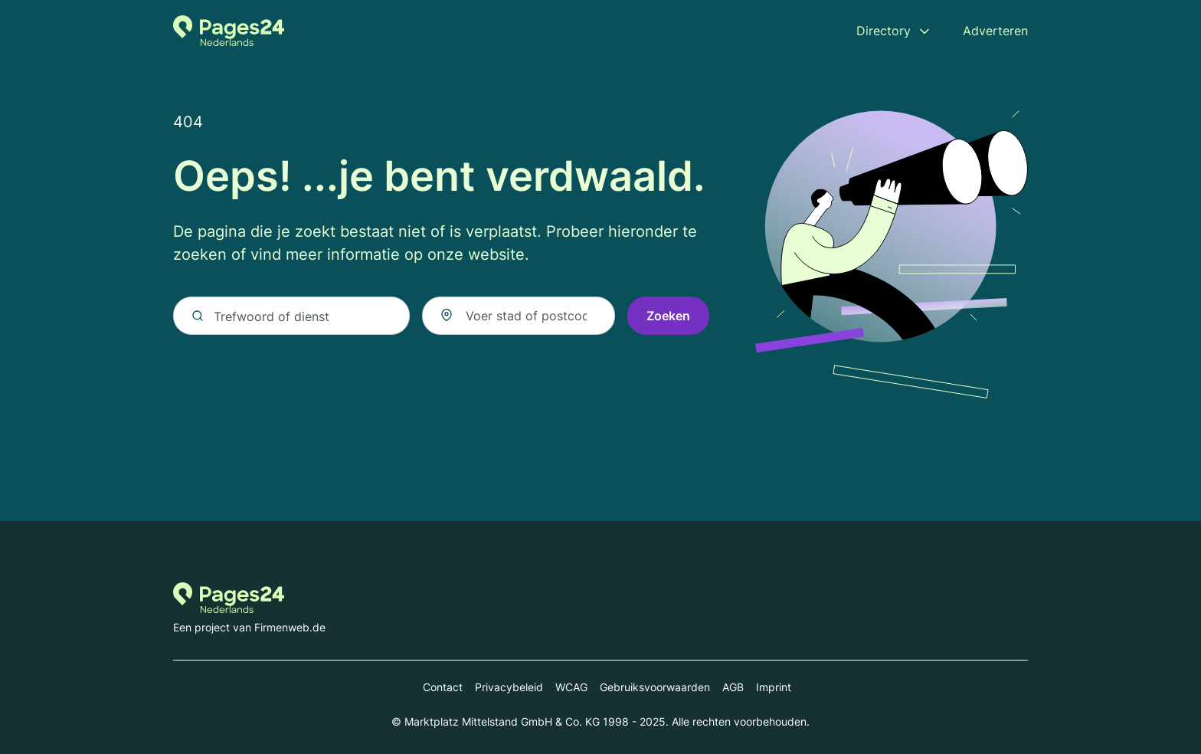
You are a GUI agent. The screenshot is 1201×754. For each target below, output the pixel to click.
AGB (733, 686)
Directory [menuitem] (883, 30)
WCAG (571, 686)
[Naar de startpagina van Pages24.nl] (228, 30)
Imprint (773, 686)
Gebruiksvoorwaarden (655, 686)
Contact (443, 686)
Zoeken (668, 315)
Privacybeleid (509, 686)
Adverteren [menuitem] (995, 30)
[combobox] (518, 316)
